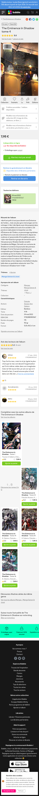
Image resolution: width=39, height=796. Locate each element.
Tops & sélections (19, 684)
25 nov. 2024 (32, 387)
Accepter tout (9, 791)
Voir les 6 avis (6, 39)
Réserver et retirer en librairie (19, 740)
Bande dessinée (19, 670)
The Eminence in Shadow (12, 19)
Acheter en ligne (19, 737)
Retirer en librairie (19, 178)
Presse (19, 651)
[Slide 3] (23, 93)
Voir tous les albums (8, 417)
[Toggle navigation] (3, 12)
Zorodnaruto (13, 387)
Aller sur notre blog (8, 618)
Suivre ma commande (19, 734)
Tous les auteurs (19, 690)
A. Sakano (11, 457)
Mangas (27, 285)
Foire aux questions (19, 729)
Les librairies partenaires (19, 720)
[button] (3, 69)
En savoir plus (25, 7)
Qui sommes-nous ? (19, 649)
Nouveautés (19, 682)
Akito (10, 399)
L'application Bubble (19, 699)
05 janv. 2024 (32, 399)
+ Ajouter (12, 272)
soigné (19, 150)
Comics (19, 673)
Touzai (4, 457)
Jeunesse (19, 679)
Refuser (21, 791)
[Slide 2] (19, 93)
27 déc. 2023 (32, 355)
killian (10, 355)
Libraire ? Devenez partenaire (19, 717)
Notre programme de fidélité (19, 705)
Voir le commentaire (26, 374)
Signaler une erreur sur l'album (11, 331)
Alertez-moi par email (19, 157)
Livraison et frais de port (19, 732)
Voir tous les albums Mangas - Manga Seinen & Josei (18, 601)
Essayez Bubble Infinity (19, 702)
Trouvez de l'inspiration (19, 668)
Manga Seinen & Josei (30, 289)
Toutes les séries (19, 687)
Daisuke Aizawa (27, 497)
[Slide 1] (15, 93)
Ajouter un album (19, 708)
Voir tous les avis (7, 348)
